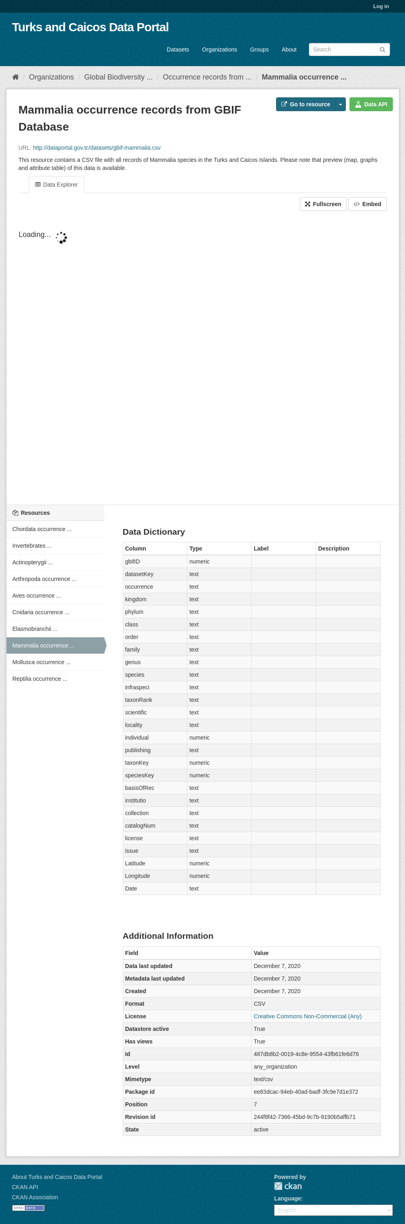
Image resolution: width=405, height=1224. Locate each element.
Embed (367, 204)
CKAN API (25, 1187)
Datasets (178, 49)
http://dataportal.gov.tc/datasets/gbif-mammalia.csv (97, 147)
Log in (381, 6)
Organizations (219, 49)
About (289, 49)
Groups (259, 49)
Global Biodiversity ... (118, 77)
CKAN (288, 1186)
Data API (371, 104)
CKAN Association (35, 1197)
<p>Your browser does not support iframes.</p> (203, 358)
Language (287, 1198)
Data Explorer (56, 184)
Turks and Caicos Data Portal (90, 27)
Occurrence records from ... (207, 77)
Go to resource (305, 104)
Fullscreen (323, 204)
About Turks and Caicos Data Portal (57, 1177)
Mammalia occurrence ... (304, 77)
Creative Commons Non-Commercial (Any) (308, 1016)
